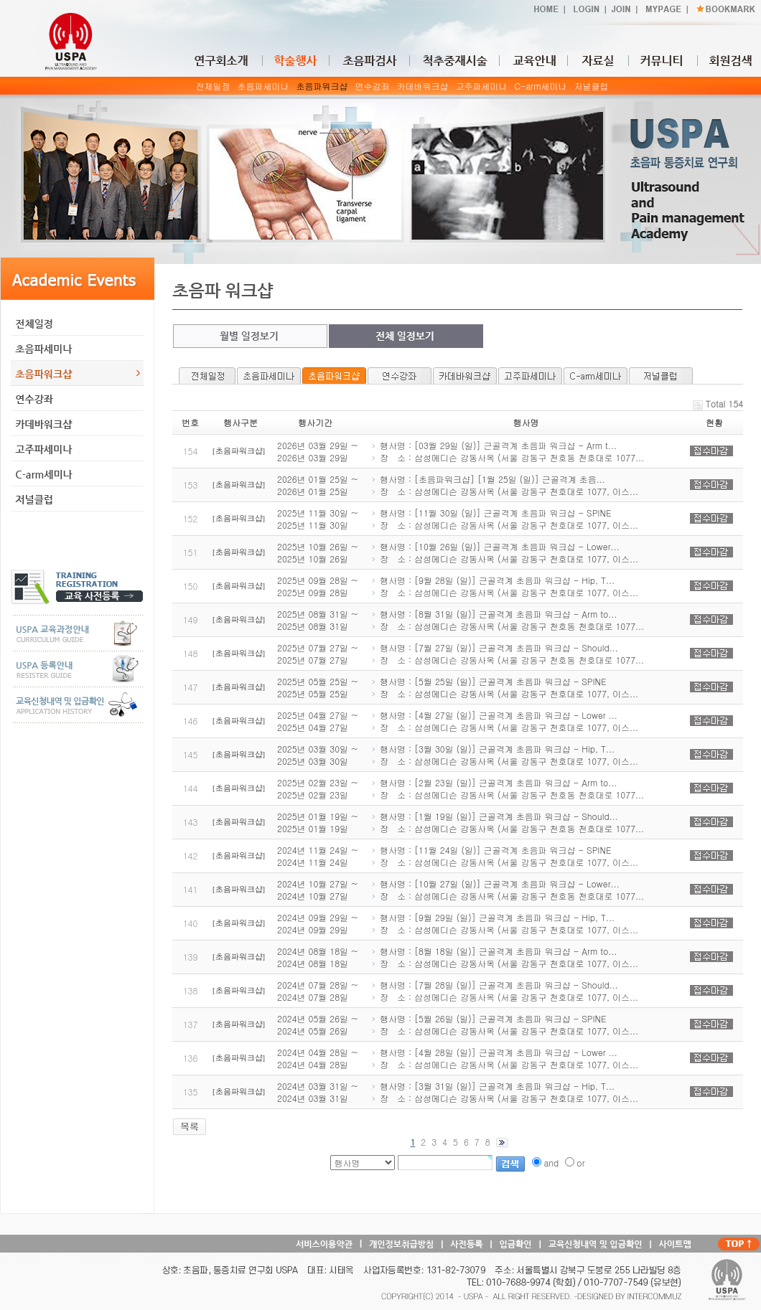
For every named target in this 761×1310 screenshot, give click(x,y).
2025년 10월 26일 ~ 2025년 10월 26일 (317, 552)
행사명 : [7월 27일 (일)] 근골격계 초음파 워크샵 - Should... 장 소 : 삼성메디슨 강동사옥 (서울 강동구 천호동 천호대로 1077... (507, 653)
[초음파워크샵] (239, 451)
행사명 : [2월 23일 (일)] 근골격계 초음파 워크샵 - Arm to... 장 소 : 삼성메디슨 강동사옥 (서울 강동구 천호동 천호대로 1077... (507, 788)
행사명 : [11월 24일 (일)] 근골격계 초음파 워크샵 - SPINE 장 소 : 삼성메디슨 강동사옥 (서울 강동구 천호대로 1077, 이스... (504, 856)
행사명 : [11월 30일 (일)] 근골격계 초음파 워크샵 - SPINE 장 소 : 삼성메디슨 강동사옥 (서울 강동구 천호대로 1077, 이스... (504, 518)
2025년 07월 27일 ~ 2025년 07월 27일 (317, 653)
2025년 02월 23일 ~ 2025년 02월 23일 (317, 788)
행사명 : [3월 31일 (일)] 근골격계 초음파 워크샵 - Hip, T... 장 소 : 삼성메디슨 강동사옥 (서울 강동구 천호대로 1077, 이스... (504, 1092)
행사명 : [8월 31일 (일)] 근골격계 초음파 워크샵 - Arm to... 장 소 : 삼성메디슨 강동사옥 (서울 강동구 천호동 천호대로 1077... (507, 620)
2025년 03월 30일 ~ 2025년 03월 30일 (317, 755)
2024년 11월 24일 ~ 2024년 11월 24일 (317, 856)
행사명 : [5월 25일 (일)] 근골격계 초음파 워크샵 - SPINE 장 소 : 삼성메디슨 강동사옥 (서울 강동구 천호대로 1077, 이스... (504, 687)
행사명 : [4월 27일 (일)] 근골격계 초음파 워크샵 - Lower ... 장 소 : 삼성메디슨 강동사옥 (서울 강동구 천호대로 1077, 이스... (504, 721)
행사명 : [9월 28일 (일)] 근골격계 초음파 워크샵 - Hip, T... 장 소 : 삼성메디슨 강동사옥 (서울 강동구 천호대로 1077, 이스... (504, 586)
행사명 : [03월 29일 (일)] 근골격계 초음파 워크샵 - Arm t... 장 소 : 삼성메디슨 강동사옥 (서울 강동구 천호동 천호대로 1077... (507, 451)
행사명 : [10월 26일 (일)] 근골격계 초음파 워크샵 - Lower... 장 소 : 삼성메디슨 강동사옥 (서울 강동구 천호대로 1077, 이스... (504, 552)
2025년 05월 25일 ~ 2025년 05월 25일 (317, 687)
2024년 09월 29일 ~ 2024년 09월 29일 (317, 923)
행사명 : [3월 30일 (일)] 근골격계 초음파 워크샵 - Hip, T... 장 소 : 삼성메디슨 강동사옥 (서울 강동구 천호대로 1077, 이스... (504, 755)
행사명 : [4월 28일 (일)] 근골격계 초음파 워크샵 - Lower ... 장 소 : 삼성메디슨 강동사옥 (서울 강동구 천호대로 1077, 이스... (504, 1058)
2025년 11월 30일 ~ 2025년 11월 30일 (317, 518)
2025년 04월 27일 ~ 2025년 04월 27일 (317, 721)
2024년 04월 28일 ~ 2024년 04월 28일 (317, 1058)
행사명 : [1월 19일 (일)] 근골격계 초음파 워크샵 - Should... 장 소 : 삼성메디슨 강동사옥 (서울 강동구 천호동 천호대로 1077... (507, 822)
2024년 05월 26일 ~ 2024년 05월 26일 (317, 1024)
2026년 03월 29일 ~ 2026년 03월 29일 (317, 451)
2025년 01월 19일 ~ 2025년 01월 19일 (317, 822)
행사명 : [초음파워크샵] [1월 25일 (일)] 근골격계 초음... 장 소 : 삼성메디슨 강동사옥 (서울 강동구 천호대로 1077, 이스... (504, 485)
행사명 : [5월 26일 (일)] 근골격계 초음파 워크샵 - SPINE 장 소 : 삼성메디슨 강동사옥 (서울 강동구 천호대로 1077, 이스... (504, 1024)
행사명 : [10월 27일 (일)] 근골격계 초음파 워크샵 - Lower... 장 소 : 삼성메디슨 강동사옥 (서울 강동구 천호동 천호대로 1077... (507, 889)
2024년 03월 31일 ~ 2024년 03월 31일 (317, 1092)
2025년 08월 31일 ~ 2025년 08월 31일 (317, 620)
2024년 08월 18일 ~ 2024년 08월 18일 (317, 957)
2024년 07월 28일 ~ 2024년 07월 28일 (317, 991)
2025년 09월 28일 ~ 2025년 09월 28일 (317, 586)
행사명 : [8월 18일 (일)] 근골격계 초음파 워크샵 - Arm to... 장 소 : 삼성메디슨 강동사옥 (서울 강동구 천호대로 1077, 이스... (504, 957)
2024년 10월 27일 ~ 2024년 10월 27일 (317, 889)
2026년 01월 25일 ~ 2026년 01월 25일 (317, 485)
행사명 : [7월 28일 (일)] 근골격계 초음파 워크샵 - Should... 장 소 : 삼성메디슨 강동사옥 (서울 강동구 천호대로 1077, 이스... (504, 991)
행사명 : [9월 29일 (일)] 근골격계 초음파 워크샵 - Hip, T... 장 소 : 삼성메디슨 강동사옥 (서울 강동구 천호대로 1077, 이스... (504, 923)
